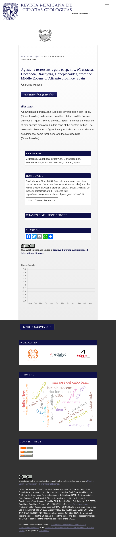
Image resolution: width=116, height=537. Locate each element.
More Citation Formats (41, 200)
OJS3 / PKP (44, 530)
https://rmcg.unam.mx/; (78, 504)
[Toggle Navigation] (107, 6)
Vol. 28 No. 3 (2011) (32, 56)
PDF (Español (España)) (39, 94)
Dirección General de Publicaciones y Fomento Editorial (69, 527)
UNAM (22, 530)
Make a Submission (37, 327)
